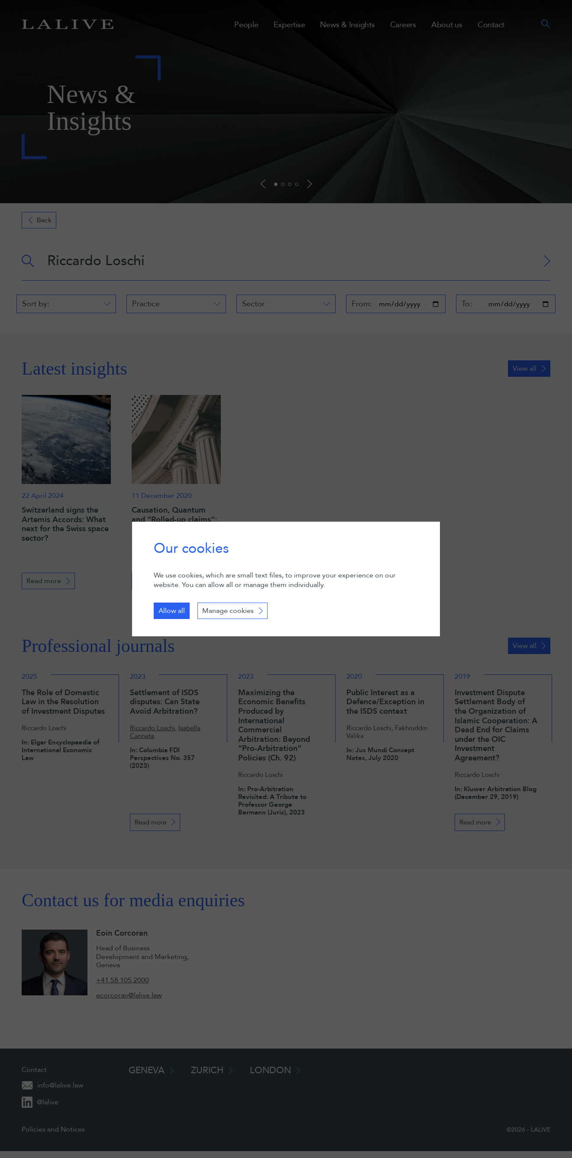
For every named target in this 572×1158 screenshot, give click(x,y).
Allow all (171, 611)
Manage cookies (228, 611)
